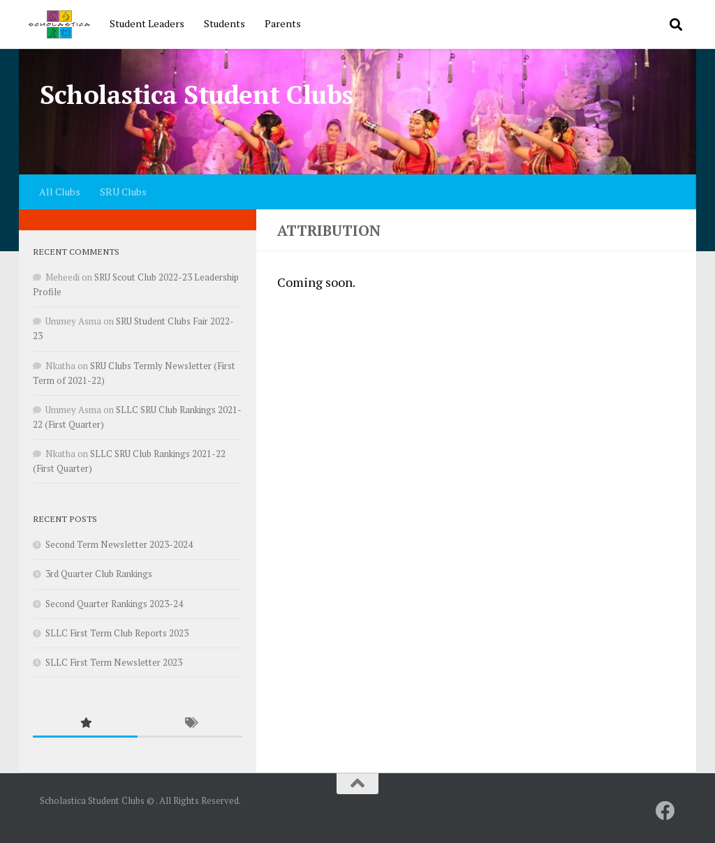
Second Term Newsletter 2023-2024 (119, 544)
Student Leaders (147, 23)
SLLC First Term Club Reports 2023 (117, 633)
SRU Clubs (123, 191)
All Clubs (59, 191)
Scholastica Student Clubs (196, 94)
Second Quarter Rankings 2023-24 (114, 603)
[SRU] (665, 811)
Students (224, 23)
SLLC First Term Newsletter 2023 (113, 662)
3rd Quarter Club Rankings (98, 573)
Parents (283, 23)
